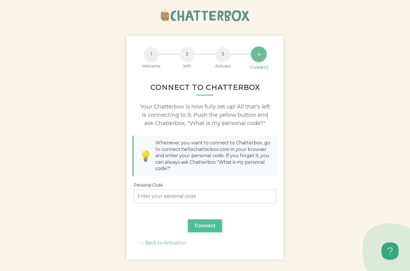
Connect (205, 225)
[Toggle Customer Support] (390, 251)
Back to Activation (165, 243)
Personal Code (148, 185)
